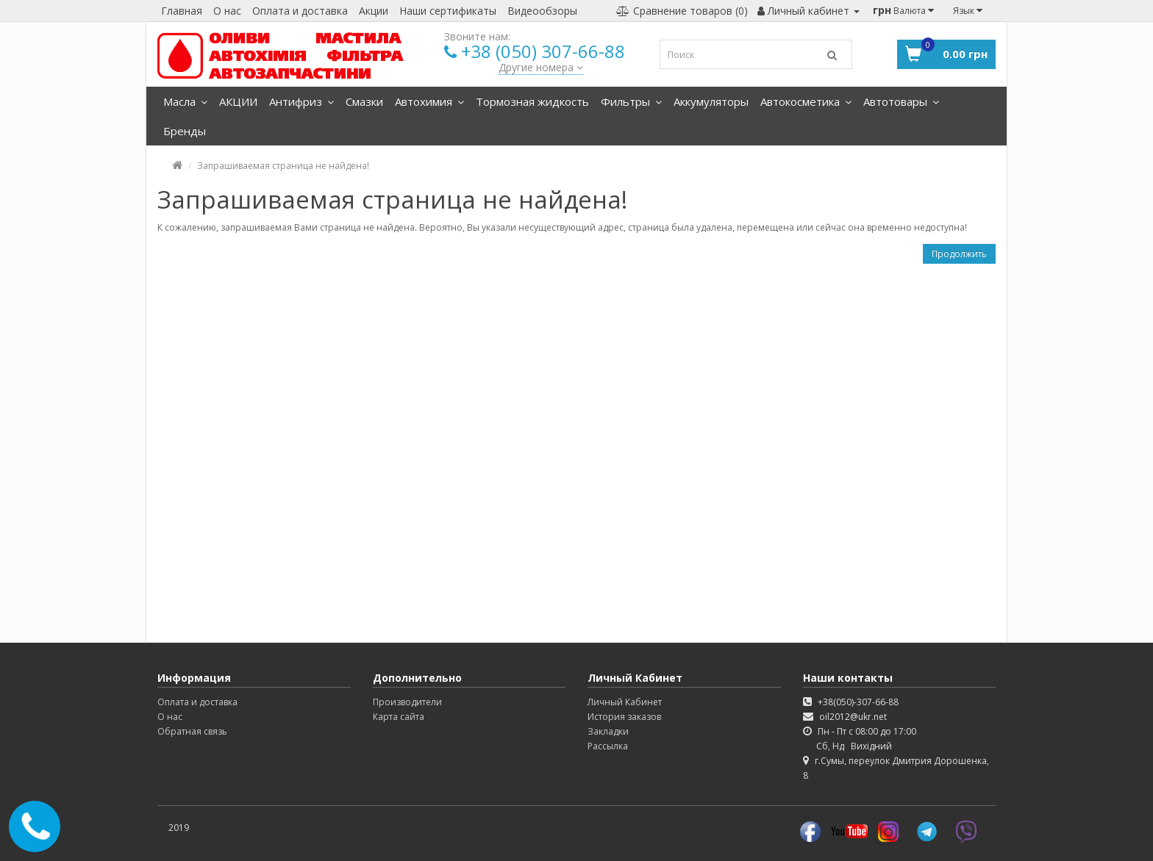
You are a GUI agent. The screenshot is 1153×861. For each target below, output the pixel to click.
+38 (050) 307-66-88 (543, 51)
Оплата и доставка (300, 11)
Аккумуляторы (711, 101)
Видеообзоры (542, 11)
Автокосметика (806, 101)
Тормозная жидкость (532, 101)
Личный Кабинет (625, 702)
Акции (373, 11)
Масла (185, 101)
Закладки (608, 731)
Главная (181, 11)
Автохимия (429, 101)
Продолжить (959, 254)
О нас (227, 11)
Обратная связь (192, 731)
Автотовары (901, 101)
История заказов (624, 716)
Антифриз (301, 101)
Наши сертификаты (447, 11)
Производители (407, 702)
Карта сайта (398, 716)
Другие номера (541, 67)
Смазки (364, 101)
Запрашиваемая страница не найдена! (283, 165)
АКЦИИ (238, 101)
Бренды (184, 130)
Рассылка (608, 746)
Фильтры (631, 101)
